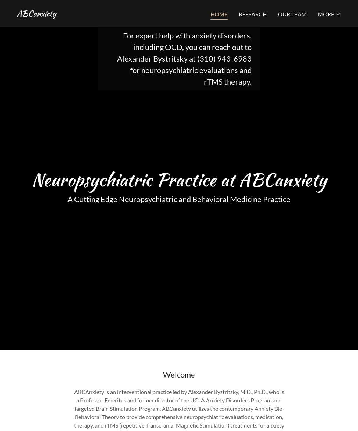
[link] (36, 14)
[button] (329, 14)
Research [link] (253, 14)
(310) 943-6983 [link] (224, 58)
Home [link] (219, 14)
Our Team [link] (292, 14)
